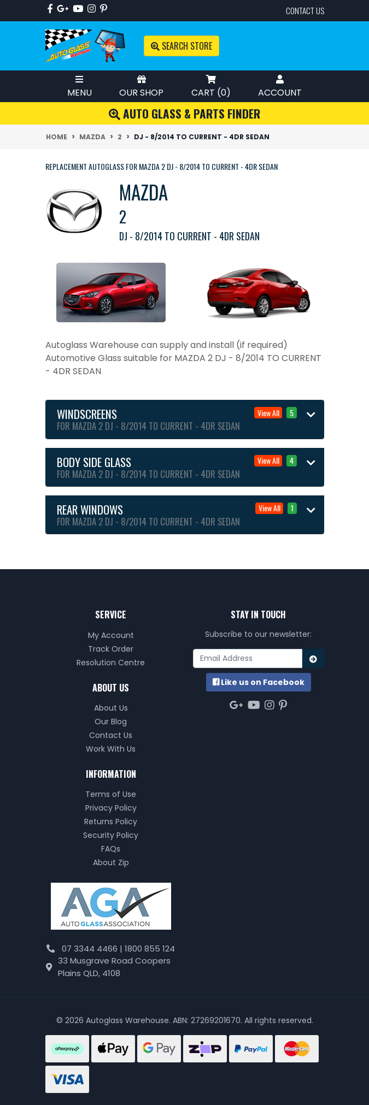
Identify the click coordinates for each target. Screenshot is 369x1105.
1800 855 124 (150, 948)
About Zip (111, 862)
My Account (111, 635)
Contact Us (110, 735)
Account (280, 86)
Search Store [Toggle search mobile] (181, 45)
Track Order (110, 648)
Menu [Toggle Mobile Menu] (79, 86)
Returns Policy (110, 821)
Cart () (211, 86)
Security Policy (110, 835)
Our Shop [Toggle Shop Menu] (141, 86)
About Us (111, 707)
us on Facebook (258, 682)
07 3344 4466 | (93, 948)
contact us (305, 10)
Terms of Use (110, 794)
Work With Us (111, 748)
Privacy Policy (111, 807)
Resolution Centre (111, 662)
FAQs (110, 848)
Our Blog (111, 721)
